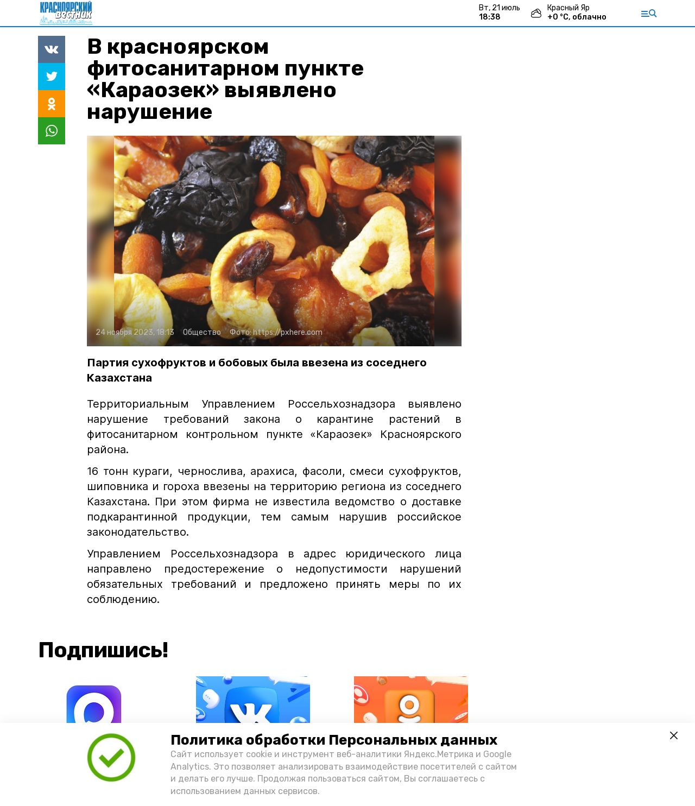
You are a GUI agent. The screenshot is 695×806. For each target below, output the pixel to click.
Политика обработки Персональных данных (333, 740)
